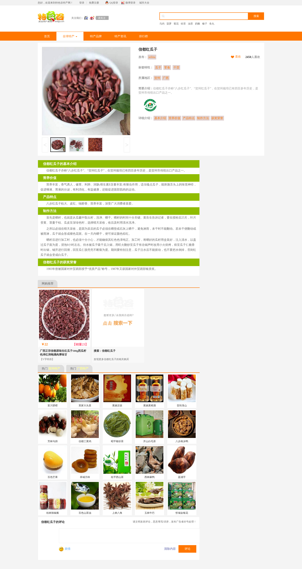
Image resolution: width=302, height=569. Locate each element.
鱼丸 (211, 23)
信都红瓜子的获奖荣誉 (60, 262)
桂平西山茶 (117, 477)
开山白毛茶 (149, 441)
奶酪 (197, 23)
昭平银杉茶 (117, 441)
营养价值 (174, 118)
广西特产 (83, 368)
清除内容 (170, 548)
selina (151, 57)
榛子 (204, 23)
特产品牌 (96, 36)
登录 (81, 2)
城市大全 (144, 2)
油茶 (190, 23)
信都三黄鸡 (85, 441)
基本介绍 (160, 118)
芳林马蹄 (53, 441)
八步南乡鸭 (182, 441)
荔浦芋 (182, 477)
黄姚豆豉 (117, 405)
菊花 (176, 23)
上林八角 (117, 512)
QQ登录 (113, 2)
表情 (64, 548)
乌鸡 (161, 23)
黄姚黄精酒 (149, 405)
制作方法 (203, 118)
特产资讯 (120, 36)
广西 (166, 78)
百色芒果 (53, 477)
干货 (176, 67)
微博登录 (130, 2)
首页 (47, 36)
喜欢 (238, 56)
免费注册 (94, 2)
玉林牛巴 (149, 512)
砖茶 (183, 23)
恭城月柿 (85, 477)
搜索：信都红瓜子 (105, 350)
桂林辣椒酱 (52, 512)
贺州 (157, 78)
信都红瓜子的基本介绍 (60, 164)
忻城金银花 (182, 512)
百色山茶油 (85, 512)
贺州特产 (54, 368)
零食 (167, 67)
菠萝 (169, 23)
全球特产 (70, 36)
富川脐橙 (53, 405)
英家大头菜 (85, 405)
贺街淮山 (182, 405)
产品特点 (189, 118)
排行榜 (143, 36)
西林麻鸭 (149, 477)
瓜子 (158, 67)
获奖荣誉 (217, 118)
